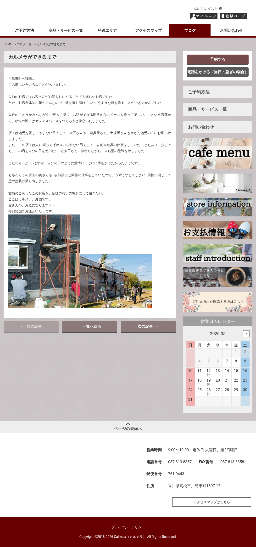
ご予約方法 (24, 30)
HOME (8, 44)
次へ (246, 333)
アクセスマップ (148, 30)
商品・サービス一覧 (66, 30)
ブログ (190, 30)
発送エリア (107, 30)
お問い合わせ (231, 30)
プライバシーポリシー (128, 527)
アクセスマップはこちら (211, 502)
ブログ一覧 (24, 44)
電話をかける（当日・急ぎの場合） (217, 72)
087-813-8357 (180, 462)
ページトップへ (128, 427)
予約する (217, 59)
